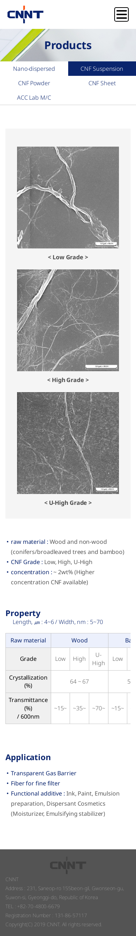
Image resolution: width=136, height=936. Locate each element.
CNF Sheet (102, 83)
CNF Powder (34, 83)
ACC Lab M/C (34, 97)
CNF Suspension (102, 69)
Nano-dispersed (34, 69)
